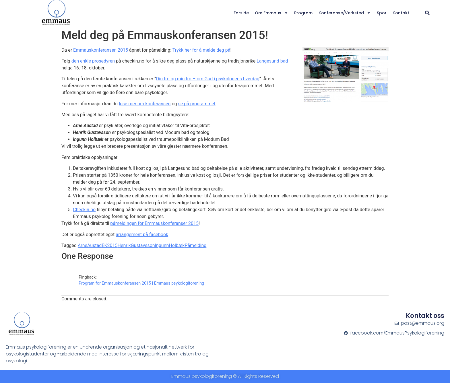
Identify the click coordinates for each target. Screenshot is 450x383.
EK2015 (109, 245)
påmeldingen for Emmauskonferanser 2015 (154, 223)
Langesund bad (272, 61)
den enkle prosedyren (93, 61)
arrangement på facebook (142, 234)
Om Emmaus (271, 13)
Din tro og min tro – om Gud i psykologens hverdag (207, 78)
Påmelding (195, 245)
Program (303, 13)
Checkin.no (84, 209)
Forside (241, 13)
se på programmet (196, 103)
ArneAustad (90, 245)
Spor (382, 13)
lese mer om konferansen (144, 103)
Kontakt (401, 13)
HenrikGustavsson (136, 245)
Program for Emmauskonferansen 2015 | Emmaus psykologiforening (141, 283)
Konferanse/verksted (345, 13)
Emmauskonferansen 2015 (101, 50)
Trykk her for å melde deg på (201, 50)
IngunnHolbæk (170, 245)
